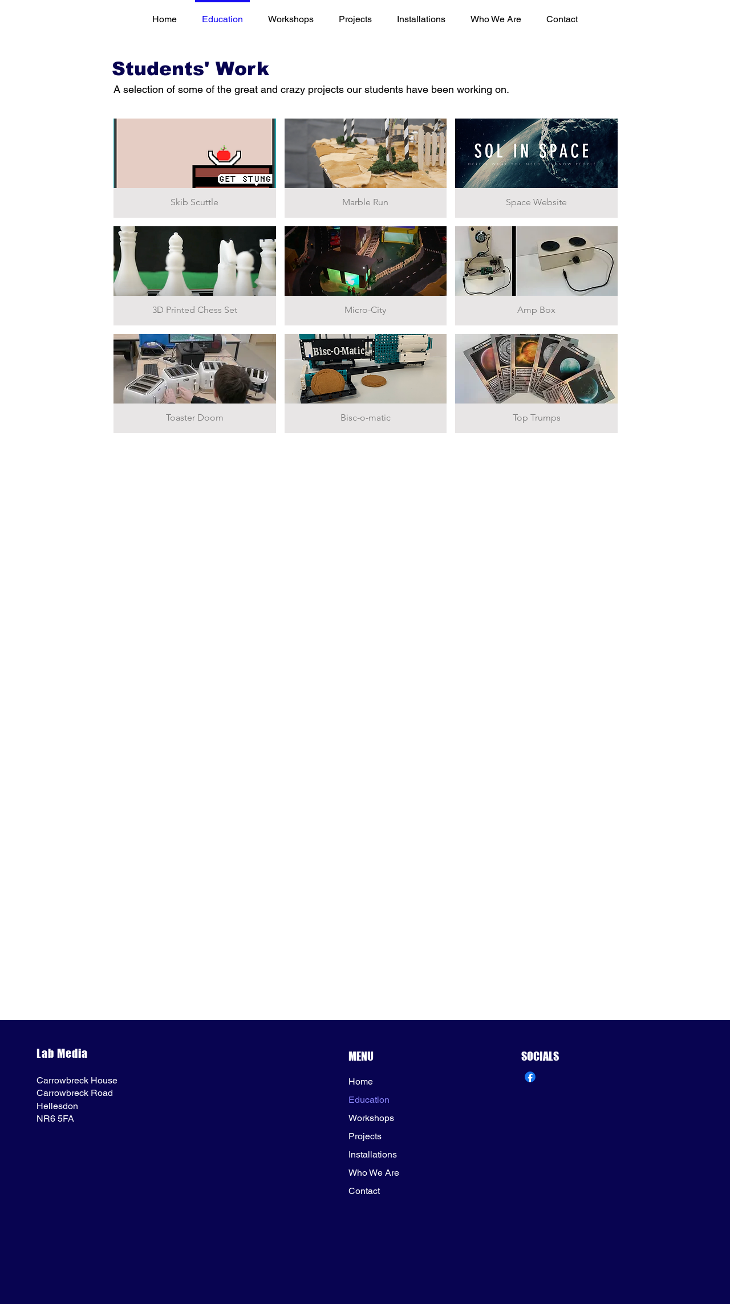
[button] (194, 168)
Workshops (371, 1118)
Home (360, 1081)
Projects (365, 1136)
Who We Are (373, 1172)
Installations (372, 1154)
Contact (364, 1190)
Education (369, 1099)
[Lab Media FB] (530, 1077)
